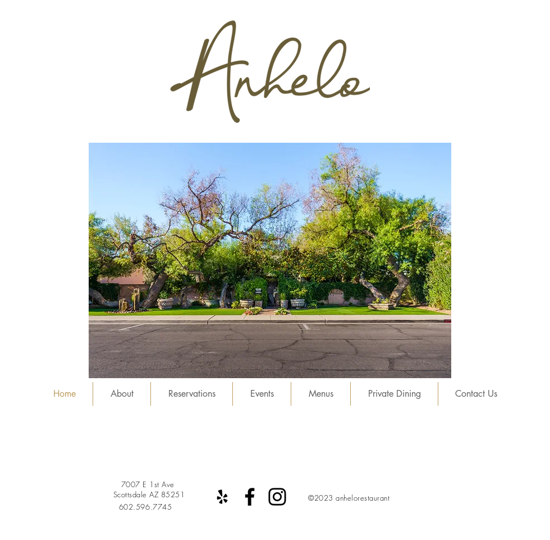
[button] (270, 260)
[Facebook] (250, 497)
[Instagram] (277, 497)
